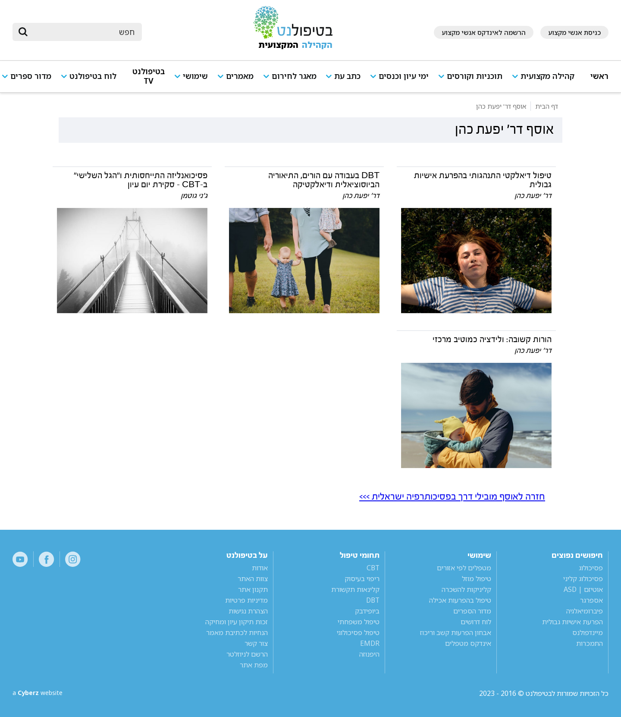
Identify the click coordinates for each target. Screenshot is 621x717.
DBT (373, 600)
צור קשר (256, 643)
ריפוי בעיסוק (362, 578)
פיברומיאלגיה (584, 611)
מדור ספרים (30, 76)
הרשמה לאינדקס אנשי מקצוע (484, 32)
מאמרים (240, 76)
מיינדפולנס (587, 632)
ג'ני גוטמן (194, 196)
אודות (260, 567)
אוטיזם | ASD (583, 589)
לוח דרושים (476, 621)
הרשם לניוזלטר (247, 654)
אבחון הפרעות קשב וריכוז (455, 632)
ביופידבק (367, 611)
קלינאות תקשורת (355, 589)
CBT (373, 567)
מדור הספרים (472, 611)
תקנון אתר (253, 589)
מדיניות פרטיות (246, 600)
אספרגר (591, 600)
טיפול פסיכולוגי (358, 632)
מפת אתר (254, 664)
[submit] (23, 32)
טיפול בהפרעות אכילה (460, 600)
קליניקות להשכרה (466, 589)
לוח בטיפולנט (92, 76)
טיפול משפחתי (359, 621)
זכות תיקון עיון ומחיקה (236, 621)
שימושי (195, 76)
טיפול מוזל (476, 578)
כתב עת (347, 76)
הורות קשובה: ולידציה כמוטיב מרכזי (492, 339)
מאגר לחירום (294, 76)
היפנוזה (369, 654)
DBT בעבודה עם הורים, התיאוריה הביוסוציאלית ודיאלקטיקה (324, 180)
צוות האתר (253, 578)
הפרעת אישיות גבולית (572, 621)
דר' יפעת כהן (533, 196)
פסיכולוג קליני (583, 578)
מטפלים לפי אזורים (464, 567)
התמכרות (589, 643)
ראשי (599, 76)
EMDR (370, 643)
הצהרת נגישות (248, 611)
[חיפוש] (83, 32)
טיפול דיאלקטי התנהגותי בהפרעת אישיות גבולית (483, 180)
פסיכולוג (591, 567)
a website (41, 693)
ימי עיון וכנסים (404, 76)
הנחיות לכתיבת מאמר (237, 632)
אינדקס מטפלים (468, 643)
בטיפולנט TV (148, 76)
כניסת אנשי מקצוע (574, 32)
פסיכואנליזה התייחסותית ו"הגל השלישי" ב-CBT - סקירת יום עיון (140, 180)
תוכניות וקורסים (474, 76)
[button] (546, 80)
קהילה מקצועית (547, 76)
